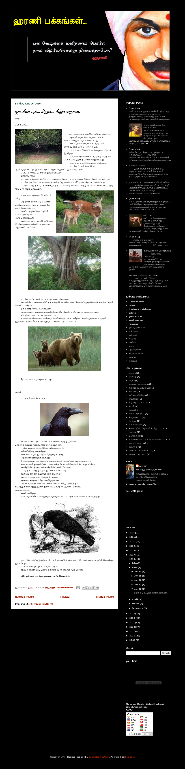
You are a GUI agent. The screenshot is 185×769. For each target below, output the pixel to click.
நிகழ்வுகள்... (135, 417)
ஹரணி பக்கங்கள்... (49, 21)
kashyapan (136, 320)
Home (65, 597)
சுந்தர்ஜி (132, 338)
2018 (132, 550)
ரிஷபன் (132, 356)
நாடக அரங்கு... (136, 413)
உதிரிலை (133, 331)
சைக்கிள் (133, 342)
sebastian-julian (99, 756)
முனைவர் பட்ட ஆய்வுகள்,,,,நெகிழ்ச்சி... (149, 182)
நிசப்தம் (133, 420)
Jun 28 (138, 580)
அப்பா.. (147, 214)
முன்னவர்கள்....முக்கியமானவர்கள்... (147, 439)
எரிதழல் (133, 334)
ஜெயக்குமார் (135, 349)
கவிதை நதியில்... (137, 394)
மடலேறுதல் (135, 435)
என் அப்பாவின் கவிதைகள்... (143, 274)
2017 (132, 554)
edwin (132, 312)
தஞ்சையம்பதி (136, 353)
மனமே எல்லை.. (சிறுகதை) (157, 250)
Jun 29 (138, 575)
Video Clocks (153, 703)
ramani (133, 323)
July (134, 562)
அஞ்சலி (133, 372)
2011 (132, 631)
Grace (132, 305)
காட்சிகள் (133, 398)
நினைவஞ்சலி (135, 424)
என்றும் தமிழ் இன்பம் (139, 387)
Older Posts (105, 597)
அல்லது (132, 376)
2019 (132, 545)
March (136, 603)
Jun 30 (138, 571)
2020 (132, 541)
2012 (132, 626)
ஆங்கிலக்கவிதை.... (139, 383)
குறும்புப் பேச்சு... (137, 402)
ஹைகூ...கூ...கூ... (137, 454)
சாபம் (131, 406)
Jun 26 (138, 588)
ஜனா (131, 345)
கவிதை (132, 391)
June (135, 567)
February (137, 608)
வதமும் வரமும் (136, 442)
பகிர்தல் (132, 431)
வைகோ (133, 360)
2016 (132, 559)
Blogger (130, 756)
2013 (132, 622)
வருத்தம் (133, 446)
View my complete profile (141, 484)
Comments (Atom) (42, 603)
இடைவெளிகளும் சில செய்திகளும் (154, 126)
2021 (132, 536)
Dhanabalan (136, 301)
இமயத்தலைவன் (137, 327)
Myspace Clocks (135, 703)
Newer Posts (24, 597)
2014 (132, 617)
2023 (132, 532)
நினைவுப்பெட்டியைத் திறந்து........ (146, 428)
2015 (132, 613)
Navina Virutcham (140, 308)
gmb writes (135, 316)
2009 (132, 639)
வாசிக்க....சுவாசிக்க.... (140, 450)
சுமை (131, 409)
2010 (132, 635)
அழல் (132, 380)
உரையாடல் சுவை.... (139, 165)
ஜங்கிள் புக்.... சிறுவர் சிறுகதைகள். (47, 111)
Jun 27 (138, 584)
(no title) (134, 108)
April (135, 599)
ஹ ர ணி (143, 465)
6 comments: (65, 587)
